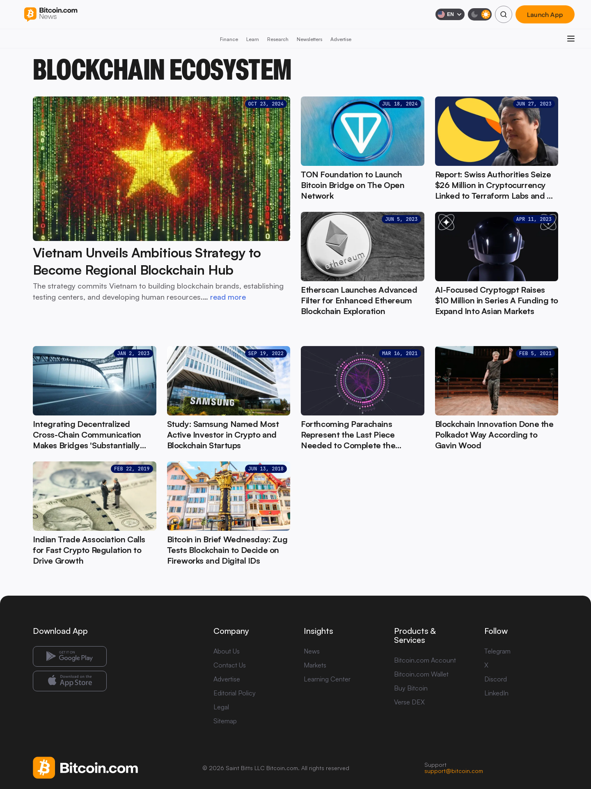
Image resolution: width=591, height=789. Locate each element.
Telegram (497, 651)
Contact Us (229, 665)
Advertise (340, 39)
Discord (495, 679)
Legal (221, 707)
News (312, 651)
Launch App (545, 14)
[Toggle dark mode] (480, 14)
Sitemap (225, 721)
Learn (252, 39)
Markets (315, 665)
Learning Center (327, 679)
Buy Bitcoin (411, 688)
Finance (229, 39)
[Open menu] (571, 38)
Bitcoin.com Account (425, 660)
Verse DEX (409, 702)
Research (278, 39)
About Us (226, 651)
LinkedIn (496, 693)
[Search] (503, 14)
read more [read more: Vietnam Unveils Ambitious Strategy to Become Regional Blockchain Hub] (228, 296)
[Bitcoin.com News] (50, 14)
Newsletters (309, 39)
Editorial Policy (234, 693)
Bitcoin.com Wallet (421, 674)
